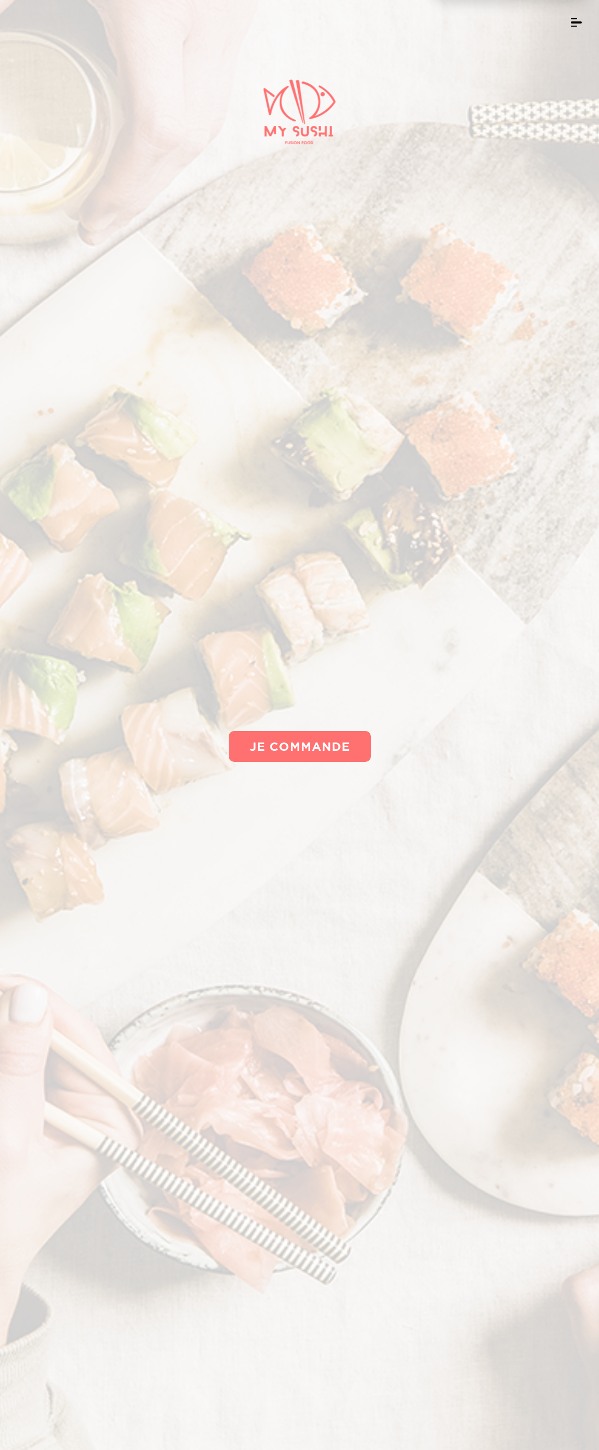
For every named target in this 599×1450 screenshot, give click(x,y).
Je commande (300, 746)
